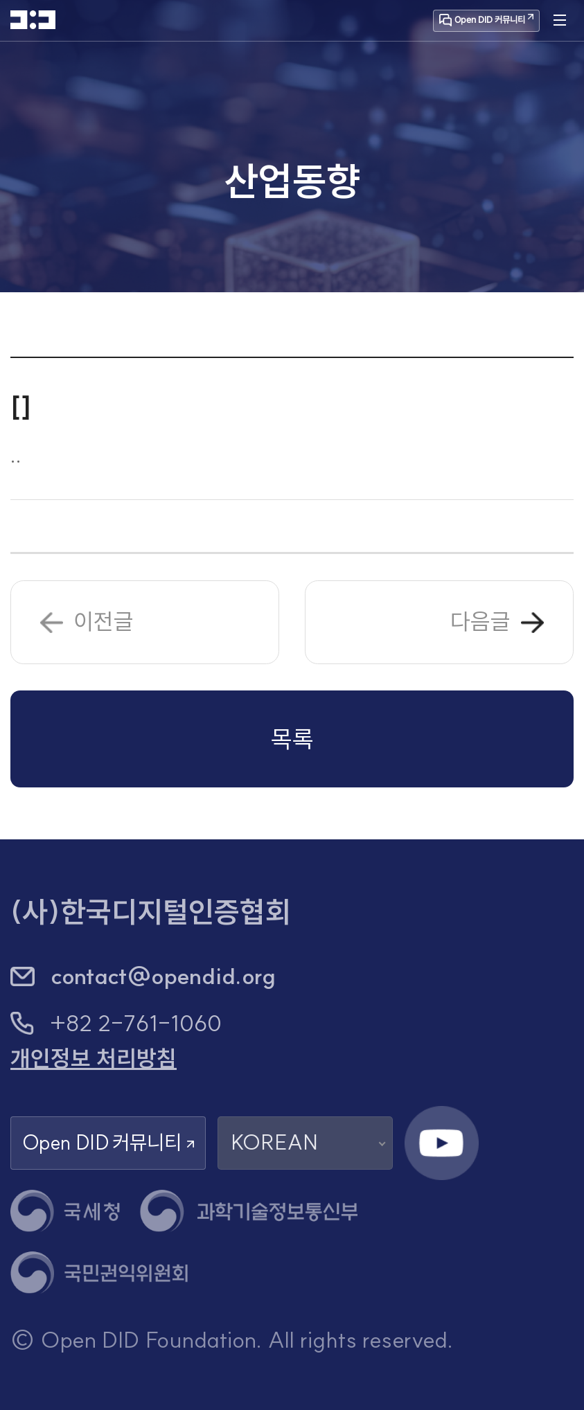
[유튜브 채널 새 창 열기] (442, 1143)
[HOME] (32, 19)
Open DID (108, 1143)
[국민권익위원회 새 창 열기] (99, 1272)
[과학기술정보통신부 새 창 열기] (248, 1211)
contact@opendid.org (163, 976)
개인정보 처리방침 (93, 1058)
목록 (292, 739)
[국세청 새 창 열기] (65, 1211)
